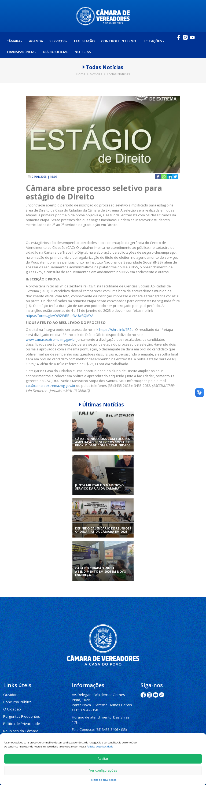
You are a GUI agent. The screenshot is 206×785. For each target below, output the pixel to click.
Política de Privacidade (20, 721)
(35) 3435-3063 (108, 731)
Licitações (153, 41)
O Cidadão (11, 708)
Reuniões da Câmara (19, 728)
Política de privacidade (99, 746)
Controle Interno (118, 41)
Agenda (36, 41)
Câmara (14, 41)
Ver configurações (103, 770)
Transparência (21, 52)
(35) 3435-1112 (83, 731)
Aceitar (103, 758)
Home (81, 74)
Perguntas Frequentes (19, 714)
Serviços (58, 41)
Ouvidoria (11, 694)
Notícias (84, 52)
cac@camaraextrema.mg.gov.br (50, 385)
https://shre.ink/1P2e (116, 329)
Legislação (84, 41)
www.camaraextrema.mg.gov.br (51, 339)
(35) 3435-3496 (105, 721)
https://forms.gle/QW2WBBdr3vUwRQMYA (59, 315)
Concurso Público (16, 701)
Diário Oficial (55, 52)
